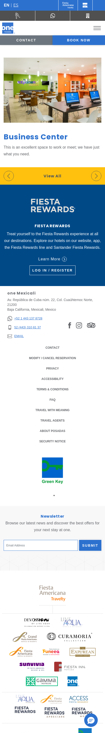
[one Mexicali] (8, 28)
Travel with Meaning (53, 410)
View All (52, 176)
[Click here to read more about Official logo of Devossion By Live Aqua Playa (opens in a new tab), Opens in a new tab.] (36, 622)
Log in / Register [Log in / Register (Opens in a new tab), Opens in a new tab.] (52, 270)
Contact (26, 40)
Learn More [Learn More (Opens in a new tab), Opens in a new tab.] (52, 259)
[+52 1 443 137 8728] (24, 318)
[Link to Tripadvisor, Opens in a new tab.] (91, 325)
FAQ (53, 399)
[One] (85, 5)
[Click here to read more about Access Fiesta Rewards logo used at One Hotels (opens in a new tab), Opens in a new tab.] (78, 699)
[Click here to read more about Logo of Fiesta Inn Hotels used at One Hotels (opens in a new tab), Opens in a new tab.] (69, 667)
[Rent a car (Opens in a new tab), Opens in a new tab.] (17, 16)
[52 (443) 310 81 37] (24, 327)
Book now (78, 40)
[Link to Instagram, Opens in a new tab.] (79, 325)
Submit (90, 545)
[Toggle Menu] (97, 28)
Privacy (52, 368)
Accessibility (52, 379)
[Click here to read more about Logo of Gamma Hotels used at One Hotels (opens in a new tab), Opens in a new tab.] (42, 681)
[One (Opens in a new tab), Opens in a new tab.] (68, 5)
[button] (91, 720)
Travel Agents (52, 420)
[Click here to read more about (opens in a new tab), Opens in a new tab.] (25, 713)
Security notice (52, 441)
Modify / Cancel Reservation (52, 358)
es (15, 5)
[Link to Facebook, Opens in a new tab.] (69, 325)
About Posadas (52, 431)
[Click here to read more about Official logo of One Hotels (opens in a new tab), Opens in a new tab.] (73, 681)
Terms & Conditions (53, 389)
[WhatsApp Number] (52, 16)
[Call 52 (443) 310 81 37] (87, 16)
